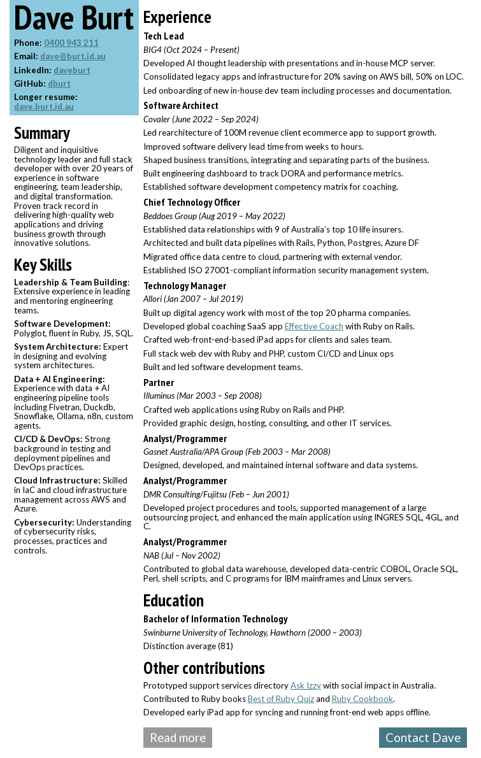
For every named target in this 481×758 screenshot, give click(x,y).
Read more (178, 738)
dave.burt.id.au (44, 106)
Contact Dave (423, 738)
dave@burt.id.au (73, 56)
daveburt (72, 70)
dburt (59, 83)
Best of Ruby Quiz (281, 699)
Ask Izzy (306, 685)
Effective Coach (314, 326)
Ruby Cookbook (362, 699)
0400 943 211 (71, 43)
